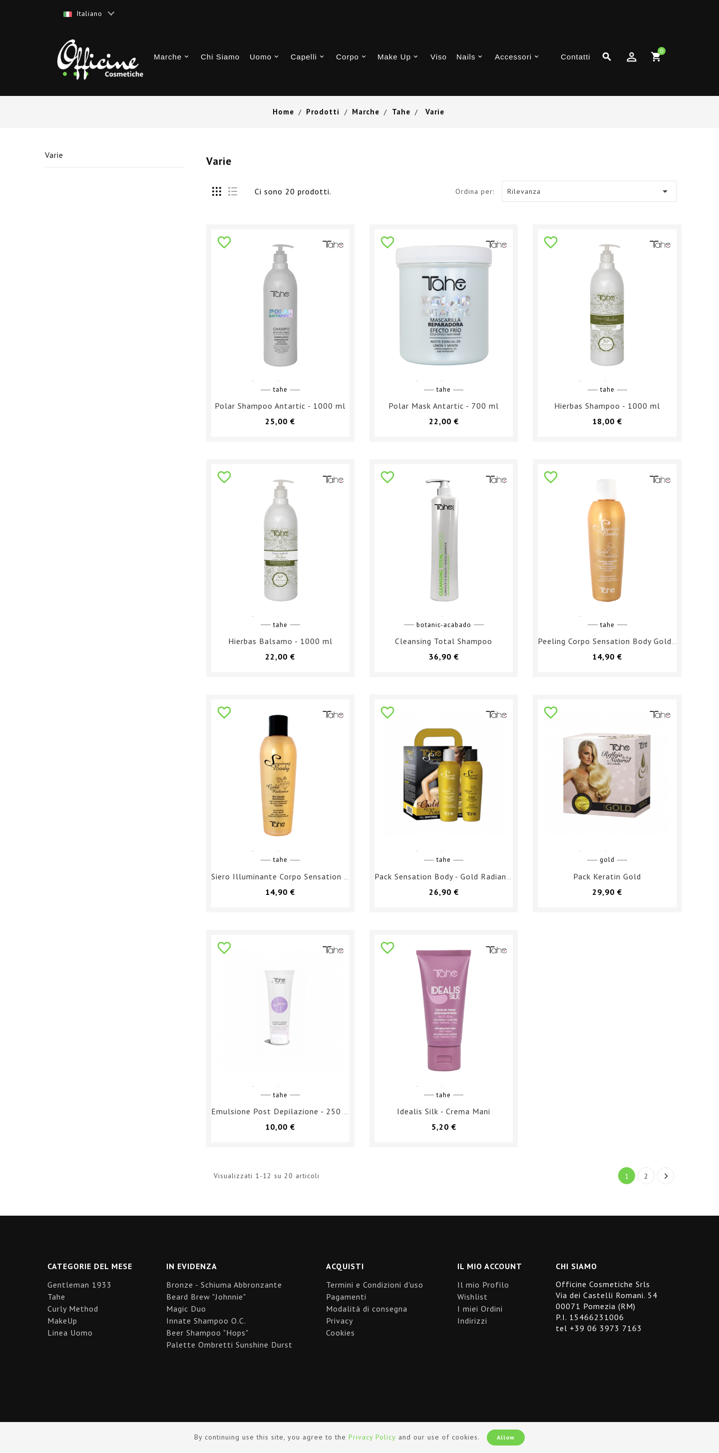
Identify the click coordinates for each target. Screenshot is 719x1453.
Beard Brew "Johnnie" (206, 1297)
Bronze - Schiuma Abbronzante (224, 1285)
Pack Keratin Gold (607, 876)
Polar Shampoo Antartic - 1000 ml (280, 406)
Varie (54, 155)
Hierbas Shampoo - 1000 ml (607, 406)
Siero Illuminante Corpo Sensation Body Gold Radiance (315, 876)
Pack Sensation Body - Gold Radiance (444, 876)
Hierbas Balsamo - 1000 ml (280, 641)
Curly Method (72, 1309)
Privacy (339, 1321)
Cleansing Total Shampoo (443, 641)
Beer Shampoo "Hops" (207, 1333)
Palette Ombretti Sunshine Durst (229, 1345)
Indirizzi (472, 1321)
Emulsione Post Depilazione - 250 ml (282, 1111)
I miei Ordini (480, 1309)
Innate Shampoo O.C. (206, 1321)
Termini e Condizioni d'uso (374, 1285)
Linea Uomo (70, 1333)
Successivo (666, 1176)
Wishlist (472, 1297)
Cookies (340, 1333)
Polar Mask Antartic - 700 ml (443, 406)
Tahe (56, 1297)
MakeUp (62, 1321)
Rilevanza (589, 191)
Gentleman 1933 (79, 1285)
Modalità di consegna (366, 1309)
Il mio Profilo (483, 1285)
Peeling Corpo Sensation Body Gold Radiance (623, 641)
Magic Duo (186, 1309)
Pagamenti (346, 1297)
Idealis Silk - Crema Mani (443, 1111)
